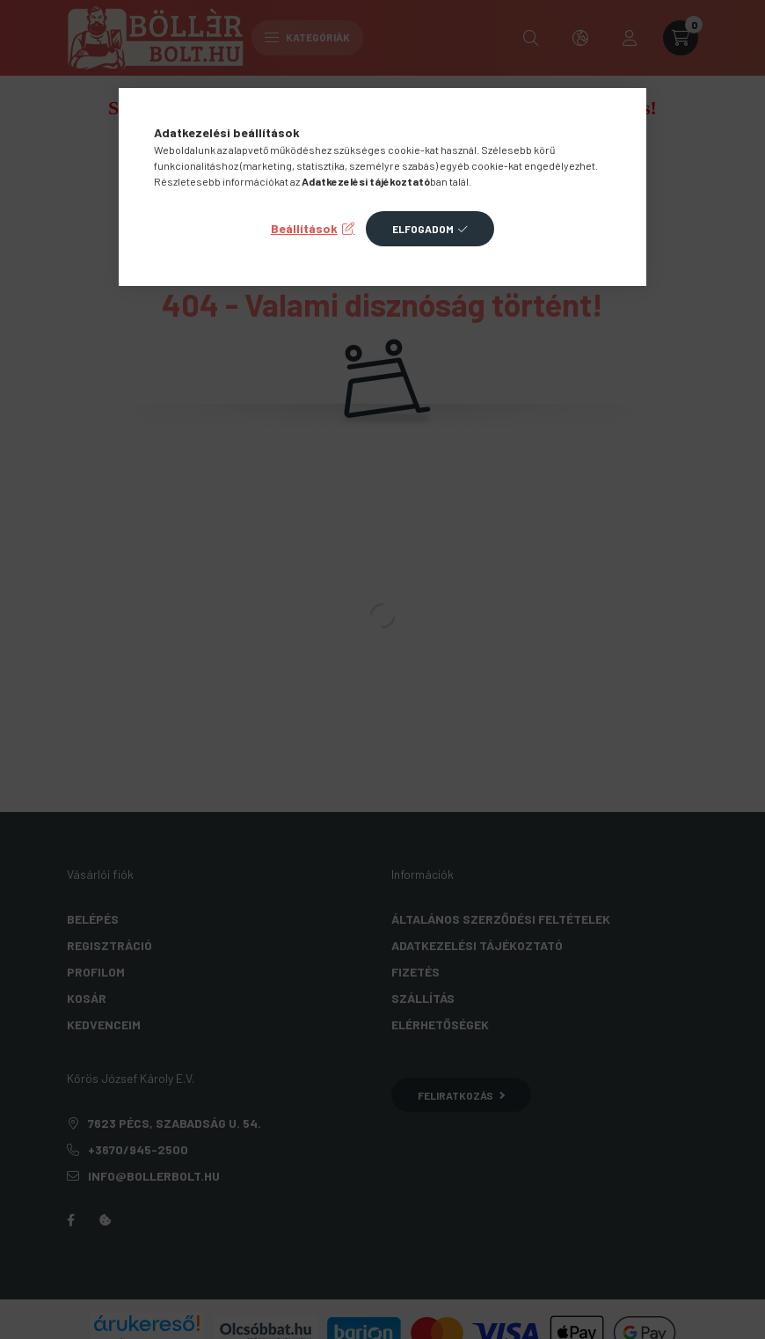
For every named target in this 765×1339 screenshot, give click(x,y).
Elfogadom (423, 229)
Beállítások (304, 228)
